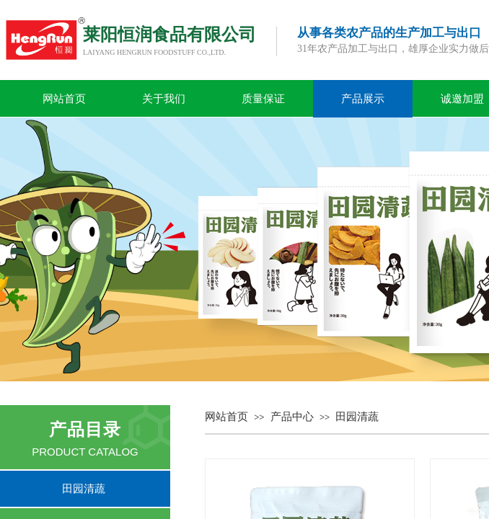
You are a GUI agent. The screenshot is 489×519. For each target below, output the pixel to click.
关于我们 (163, 99)
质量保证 (263, 99)
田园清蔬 (357, 416)
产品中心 (292, 416)
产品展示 (362, 99)
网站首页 (64, 99)
